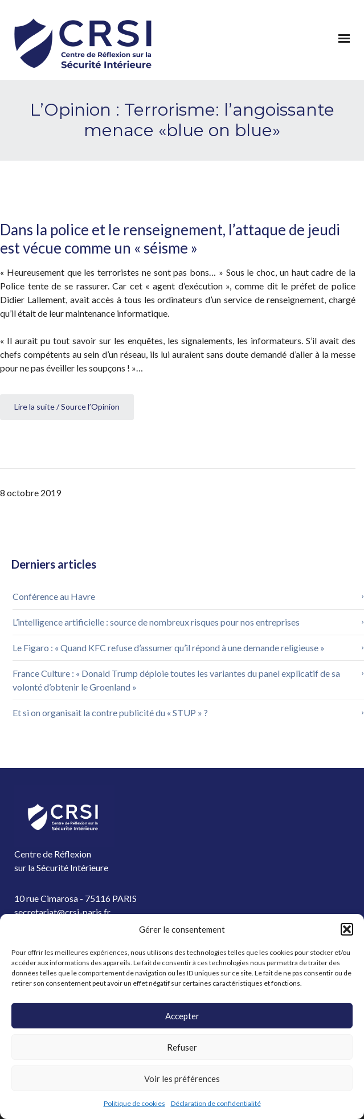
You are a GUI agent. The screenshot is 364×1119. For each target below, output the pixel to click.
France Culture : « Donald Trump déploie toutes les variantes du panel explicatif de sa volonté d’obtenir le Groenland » (176, 680)
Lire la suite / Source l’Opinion (67, 406)
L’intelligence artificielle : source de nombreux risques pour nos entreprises (157, 621)
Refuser (182, 1047)
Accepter (182, 1016)
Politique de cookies (134, 1103)
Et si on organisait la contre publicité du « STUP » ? (110, 712)
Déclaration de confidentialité (216, 1103)
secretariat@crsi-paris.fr (62, 911)
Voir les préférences (182, 1078)
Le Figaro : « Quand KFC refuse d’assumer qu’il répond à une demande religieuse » (169, 647)
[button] (347, 929)
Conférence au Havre (54, 596)
